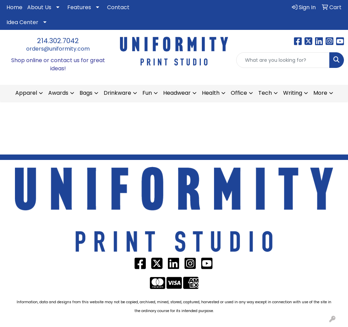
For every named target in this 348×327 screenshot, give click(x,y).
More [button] (320, 93)
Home (14, 7)
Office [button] (239, 93)
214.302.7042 (58, 41)
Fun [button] (147, 93)
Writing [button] (292, 93)
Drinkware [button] (117, 93)
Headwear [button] (177, 93)
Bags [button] (86, 93)
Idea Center (22, 22)
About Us (39, 7)
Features (79, 7)
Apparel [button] (26, 93)
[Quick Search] (283, 60)
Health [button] (211, 93)
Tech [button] (265, 93)
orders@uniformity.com (58, 49)
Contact (118, 7)
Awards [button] (58, 93)
